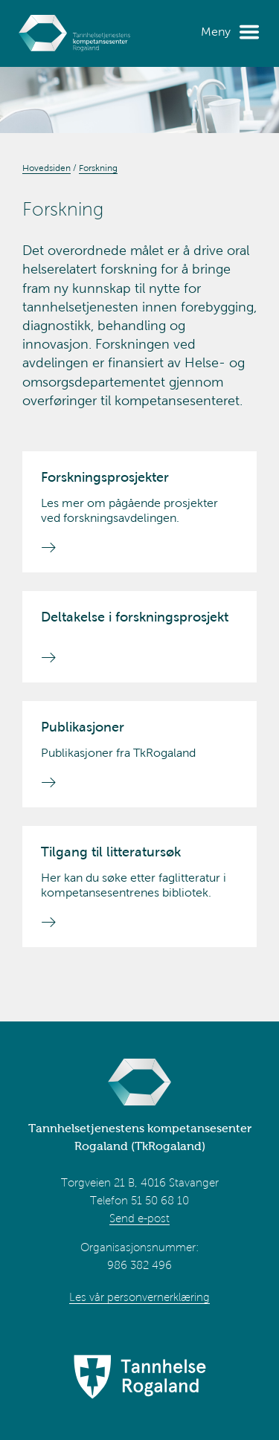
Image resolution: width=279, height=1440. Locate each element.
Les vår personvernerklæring (139, 1297)
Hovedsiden (46, 168)
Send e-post (139, 1218)
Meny (216, 31)
